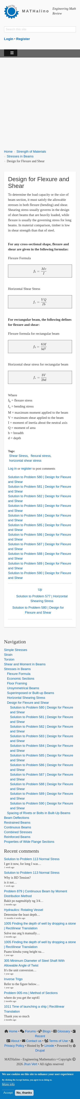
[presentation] (40, 271)
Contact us (33, 1041)
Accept (8, 1092)
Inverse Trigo (13, 979)
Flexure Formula (18, 674)
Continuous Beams (17, 827)
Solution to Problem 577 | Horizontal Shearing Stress (42, 598)
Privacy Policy (14, 1045)
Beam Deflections (16, 818)
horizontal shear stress (25, 460)
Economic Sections (20, 678)
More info (8, 1084)
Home (8, 151)
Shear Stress (18, 456)
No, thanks (24, 1092)
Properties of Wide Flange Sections (29, 841)
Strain (8, 654)
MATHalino (35, 11)
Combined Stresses (18, 832)
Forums (30, 1031)
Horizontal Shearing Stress (26, 697)
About (15, 1041)
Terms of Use (58, 1041)
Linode (49, 1045)
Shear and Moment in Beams (25, 664)
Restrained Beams (17, 822)
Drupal (40, 1050)
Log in (12, 468)
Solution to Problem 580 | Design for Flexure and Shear (38, 610)
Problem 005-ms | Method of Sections (31, 993)
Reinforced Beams (17, 837)
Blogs (47, 1031)
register (26, 468)
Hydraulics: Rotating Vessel (23, 910)
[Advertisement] (40, 101)
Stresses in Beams (20, 156)
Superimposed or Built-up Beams (30, 693)
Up (40, 589)
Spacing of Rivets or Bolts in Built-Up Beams (38, 813)
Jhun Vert (30, 1064)
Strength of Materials (31, 151)
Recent (40, 1036)
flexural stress (40, 456)
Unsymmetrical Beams (23, 688)
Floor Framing (17, 683)
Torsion (9, 659)
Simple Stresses (15, 650)
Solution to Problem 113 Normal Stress (32, 859)
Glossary (63, 1031)
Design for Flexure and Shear (28, 702)
